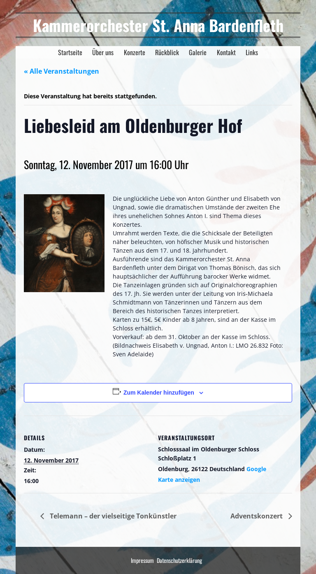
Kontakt (226, 52)
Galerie (198, 52)
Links (252, 52)
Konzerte (134, 52)
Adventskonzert (257, 516)
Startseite (70, 52)
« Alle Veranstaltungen (61, 71)
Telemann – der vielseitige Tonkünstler (112, 516)
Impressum (142, 560)
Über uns (103, 52)
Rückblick (167, 52)
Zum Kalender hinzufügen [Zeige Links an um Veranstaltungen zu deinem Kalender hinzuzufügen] (158, 392)
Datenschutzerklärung (179, 560)
